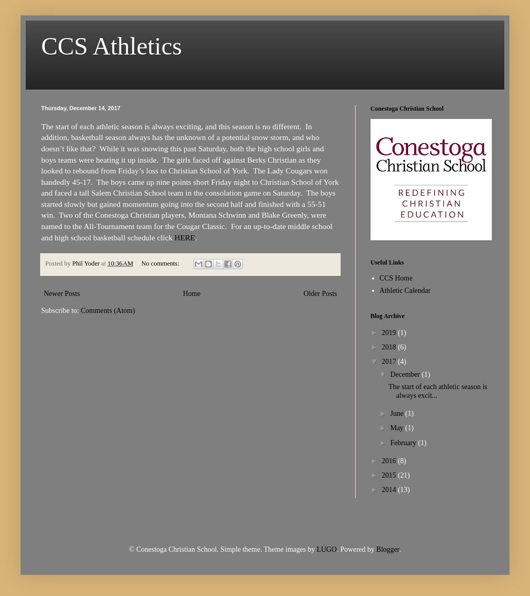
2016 (390, 461)
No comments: (161, 263)
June (397, 413)
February (404, 443)
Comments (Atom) (108, 310)
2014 (390, 490)
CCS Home (396, 278)
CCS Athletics (111, 46)
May (397, 428)
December (405, 374)
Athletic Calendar (405, 290)
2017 (390, 361)
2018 (390, 347)
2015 (390, 475)
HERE (184, 237)
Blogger (387, 549)
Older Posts (320, 293)
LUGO (326, 549)
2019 (390, 333)
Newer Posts (62, 293)
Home (192, 293)
